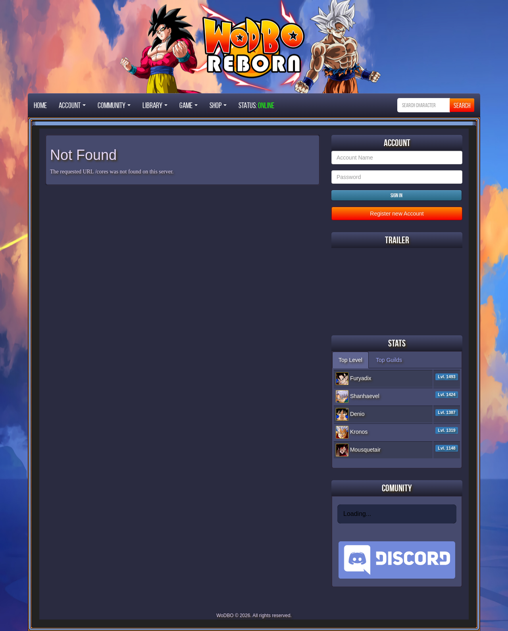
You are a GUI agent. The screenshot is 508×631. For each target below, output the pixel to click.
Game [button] (188, 105)
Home (40, 105)
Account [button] (72, 105)
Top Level (350, 360)
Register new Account (396, 213)
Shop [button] (218, 105)
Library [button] (154, 105)
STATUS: (256, 105)
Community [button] (114, 105)
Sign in (396, 195)
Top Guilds (389, 360)
